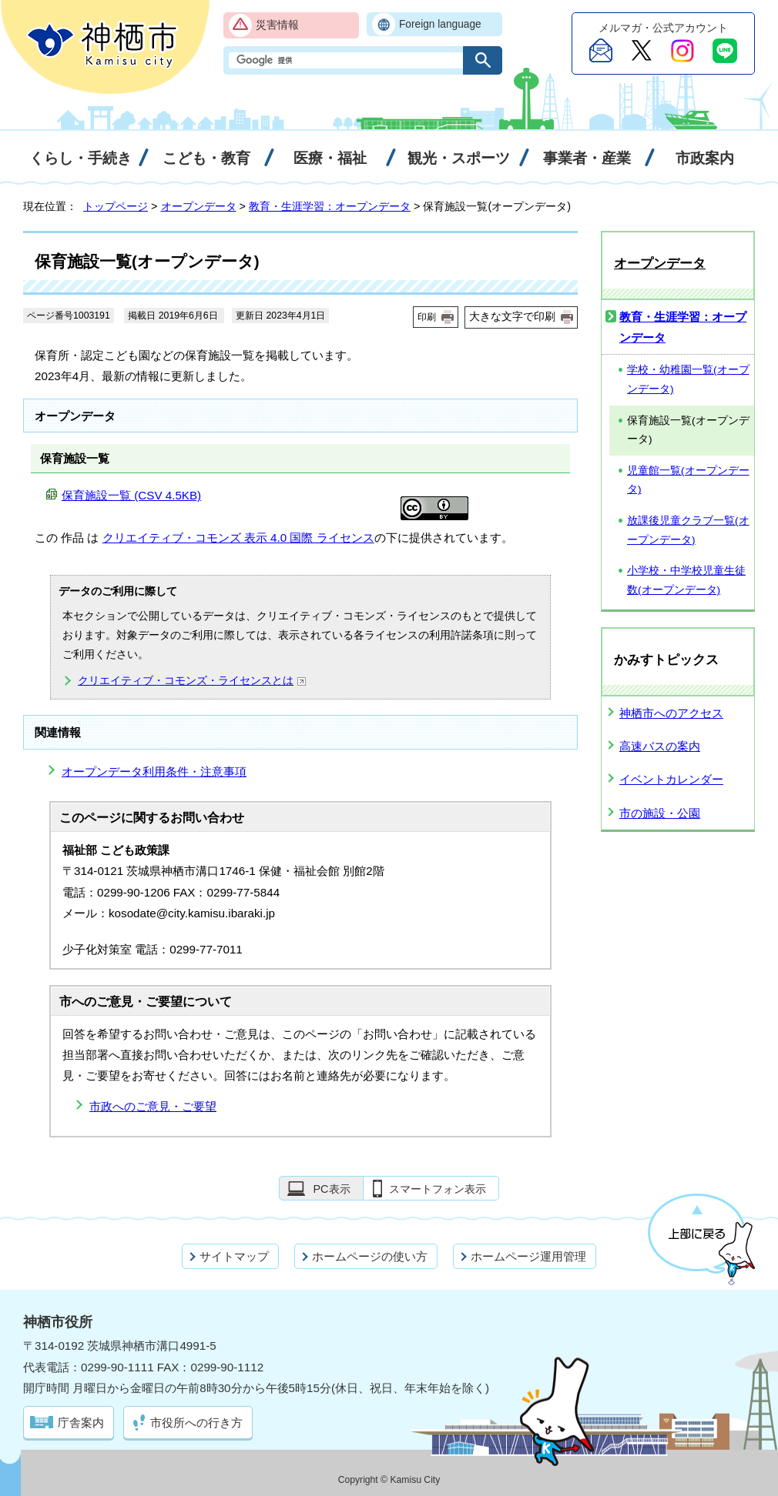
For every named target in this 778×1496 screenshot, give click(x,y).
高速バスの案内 (659, 746)
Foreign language (440, 24)
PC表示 (331, 1189)
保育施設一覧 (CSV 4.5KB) (131, 495)
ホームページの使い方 (370, 1256)
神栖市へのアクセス (671, 713)
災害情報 (277, 25)
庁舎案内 (81, 1422)
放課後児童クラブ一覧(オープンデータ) (688, 530)
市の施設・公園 (659, 813)
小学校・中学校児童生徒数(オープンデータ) (686, 580)
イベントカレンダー (671, 779)
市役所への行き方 (196, 1422)
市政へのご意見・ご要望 (152, 1106)
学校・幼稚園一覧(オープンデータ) (688, 379)
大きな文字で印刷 (512, 316)
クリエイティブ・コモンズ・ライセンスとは (192, 680)
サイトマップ (234, 1256)
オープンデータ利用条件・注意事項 (154, 771)
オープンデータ (198, 206)
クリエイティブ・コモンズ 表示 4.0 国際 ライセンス (238, 537)
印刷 (427, 317)
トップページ (115, 206)
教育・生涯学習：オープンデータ (330, 206)
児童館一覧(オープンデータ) (688, 480)
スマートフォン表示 (437, 1189)
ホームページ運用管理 (528, 1256)
